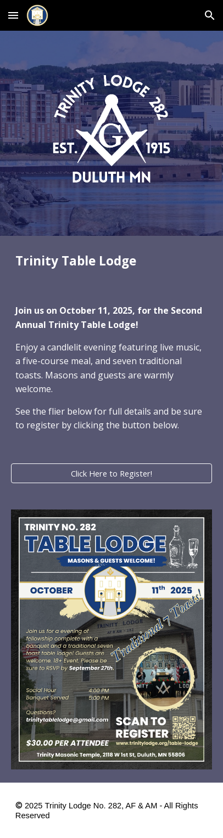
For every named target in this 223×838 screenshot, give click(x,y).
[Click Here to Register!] (111, 473)
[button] (13, 15)
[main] (111, 261)
